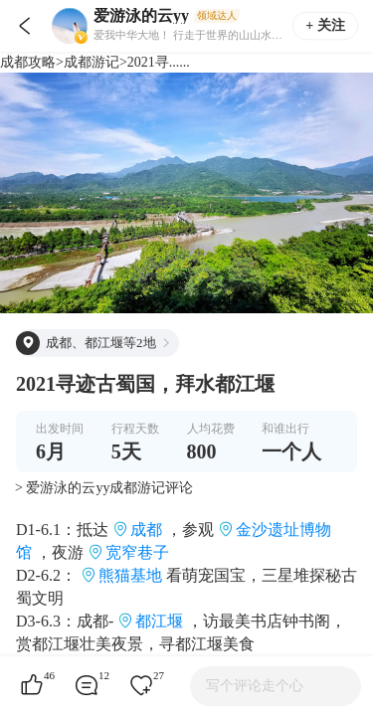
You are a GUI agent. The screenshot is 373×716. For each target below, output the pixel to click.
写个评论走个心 (254, 685)
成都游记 (91, 62)
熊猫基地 (130, 575)
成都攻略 (28, 62)
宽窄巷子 (137, 552)
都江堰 (159, 621)
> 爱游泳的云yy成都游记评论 (104, 487)
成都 (146, 529)
